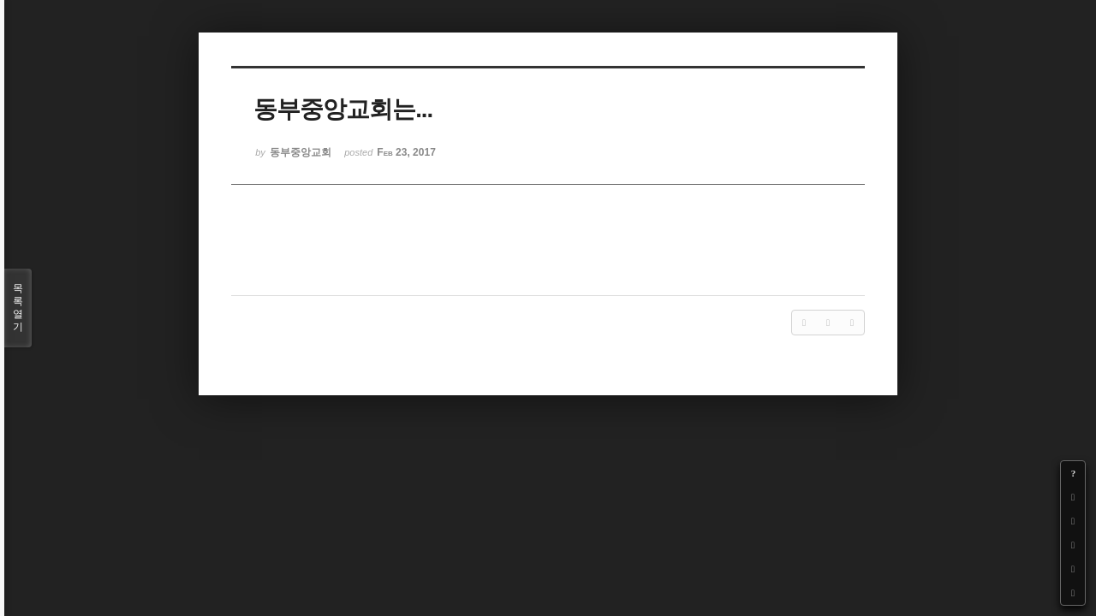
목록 (18, 308)
